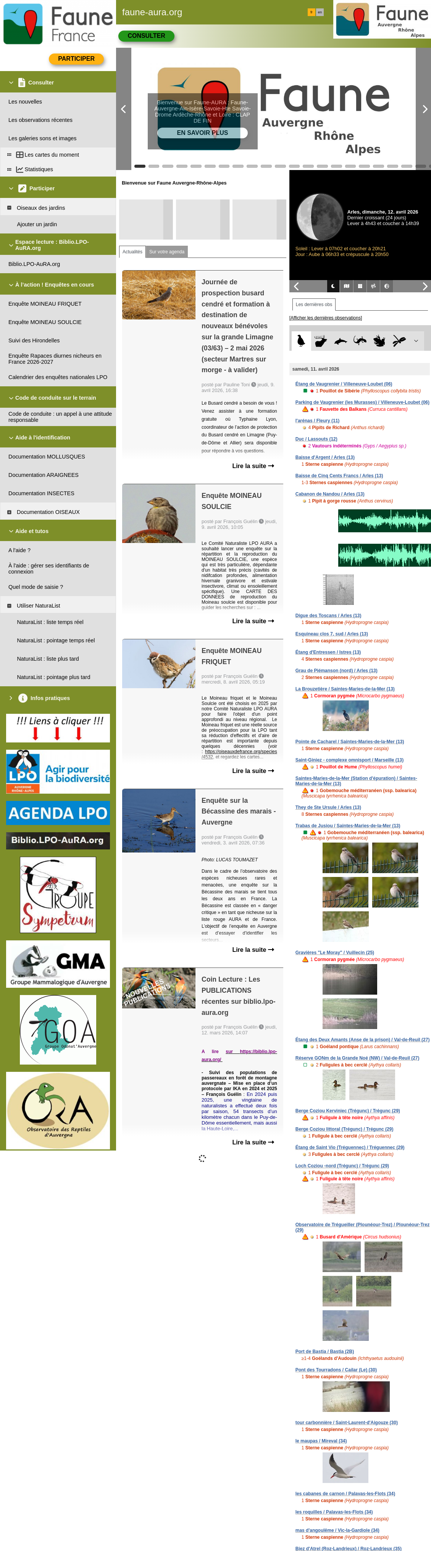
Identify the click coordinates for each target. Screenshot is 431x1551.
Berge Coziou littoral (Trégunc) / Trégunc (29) (344, 1129)
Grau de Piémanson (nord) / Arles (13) (336, 670)
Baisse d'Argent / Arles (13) (325, 457)
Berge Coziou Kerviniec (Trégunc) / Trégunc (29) (347, 1110)
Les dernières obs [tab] (314, 304)
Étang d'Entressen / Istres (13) (328, 652)
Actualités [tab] (132, 251)
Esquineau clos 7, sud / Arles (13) (331, 634)
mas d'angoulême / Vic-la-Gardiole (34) (337, 1530)
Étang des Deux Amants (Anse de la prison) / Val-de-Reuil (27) (362, 1039)
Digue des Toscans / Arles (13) (328, 615)
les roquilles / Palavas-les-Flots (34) (334, 1512)
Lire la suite (253, 466)
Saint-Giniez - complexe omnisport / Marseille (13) (349, 760)
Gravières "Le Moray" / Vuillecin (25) (334, 952)
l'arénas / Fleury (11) (317, 420)
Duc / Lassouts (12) (316, 439)
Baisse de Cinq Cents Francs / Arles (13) (339, 475)
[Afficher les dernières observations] (325, 318)
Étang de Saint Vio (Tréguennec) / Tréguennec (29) (350, 1147)
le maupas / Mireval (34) (321, 1441)
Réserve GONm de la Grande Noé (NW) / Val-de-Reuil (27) (357, 1058)
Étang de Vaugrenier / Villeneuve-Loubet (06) (343, 384)
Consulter (146, 35)
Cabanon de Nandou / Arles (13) (330, 494)
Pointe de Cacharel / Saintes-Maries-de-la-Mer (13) (349, 741)
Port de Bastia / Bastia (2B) (324, 1351)
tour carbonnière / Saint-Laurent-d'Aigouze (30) (346, 1422)
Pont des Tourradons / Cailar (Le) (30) (336, 1370)
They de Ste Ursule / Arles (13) (328, 807)
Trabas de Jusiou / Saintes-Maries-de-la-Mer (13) (347, 825)
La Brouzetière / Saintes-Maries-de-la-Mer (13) (345, 689)
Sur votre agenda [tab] (166, 251)
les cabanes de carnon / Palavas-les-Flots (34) (345, 1493)
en (320, 12)
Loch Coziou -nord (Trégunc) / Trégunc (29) (342, 1166)
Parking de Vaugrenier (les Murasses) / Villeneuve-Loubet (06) (362, 402)
